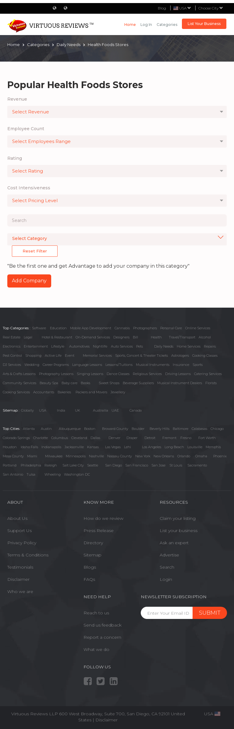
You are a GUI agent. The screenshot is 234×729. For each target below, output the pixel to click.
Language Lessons (87, 365)
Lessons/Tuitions (119, 365)
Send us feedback (102, 625)
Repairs (210, 346)
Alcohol (205, 337)
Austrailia (100, 410)
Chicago (217, 429)
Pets (139, 346)
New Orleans (164, 456)
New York (142, 456)
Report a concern (102, 637)
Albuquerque (70, 429)
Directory (93, 542)
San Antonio (13, 474)
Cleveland (79, 438)
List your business (178, 530)
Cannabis (122, 328)
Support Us (19, 530)
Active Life (53, 355)
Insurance (181, 365)
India (61, 410)
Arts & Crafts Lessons (19, 374)
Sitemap (92, 555)
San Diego (113, 465)
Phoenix (220, 456)
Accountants (43, 392)
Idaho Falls (29, 447)
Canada (135, 410)
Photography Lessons (56, 374)
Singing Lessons (90, 374)
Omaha (201, 456)
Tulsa (31, 474)
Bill (135, 337)
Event (69, 355)
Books (85, 383)
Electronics (11, 346)
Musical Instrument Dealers (179, 383)
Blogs (89, 567)
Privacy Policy (21, 542)
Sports (198, 365)
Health (156, 337)
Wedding (31, 365)
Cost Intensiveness (28, 188)
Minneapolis (76, 456)
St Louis (175, 465)
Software (39, 328)
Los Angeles (151, 447)
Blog (162, 8)
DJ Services (12, 365)
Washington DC (77, 474)
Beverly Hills (159, 429)
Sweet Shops (109, 383)
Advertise (169, 555)
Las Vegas (113, 447)
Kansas (93, 447)
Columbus (59, 438)
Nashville (96, 456)
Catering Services (208, 374)
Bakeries (64, 392)
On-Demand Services (93, 337)
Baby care (69, 383)
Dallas (95, 438)
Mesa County (13, 456)
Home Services (188, 346)
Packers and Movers (91, 392)
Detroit (149, 438)
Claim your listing (178, 518)
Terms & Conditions (27, 555)
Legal (28, 337)
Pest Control (12, 355)
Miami (32, 456)
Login (166, 579)
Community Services (19, 383)
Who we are (20, 591)
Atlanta (29, 429)
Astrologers (180, 355)
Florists (211, 383)
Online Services (197, 328)
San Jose (158, 465)
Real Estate (11, 337)
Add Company (29, 281)
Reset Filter (35, 250)
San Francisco (136, 465)
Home (130, 24)
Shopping (33, 355)
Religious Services (147, 374)
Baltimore (180, 429)
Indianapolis (51, 447)
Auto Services (122, 346)
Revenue (17, 99)
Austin (46, 429)
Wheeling (52, 474)
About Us (17, 518)
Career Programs (56, 365)
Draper (131, 438)
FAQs (89, 579)
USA (42, 410)
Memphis (213, 447)
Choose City (210, 8)
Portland (9, 465)
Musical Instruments (152, 365)
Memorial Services (97, 355)
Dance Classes (118, 374)
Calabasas (199, 429)
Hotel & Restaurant (57, 337)
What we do (96, 649)
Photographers (145, 328)
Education (58, 328)
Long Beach (174, 447)
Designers (121, 337)
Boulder (138, 429)
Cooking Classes (205, 355)
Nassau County (119, 456)
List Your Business (204, 23)
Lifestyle (57, 346)
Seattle (92, 465)
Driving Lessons (178, 374)
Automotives (79, 346)
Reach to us (96, 613)
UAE (115, 410)
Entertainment (36, 346)
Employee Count (25, 128)
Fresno (185, 438)
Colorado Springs (16, 438)
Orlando (183, 456)
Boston (89, 429)
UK (77, 410)
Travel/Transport (182, 337)
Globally (27, 410)
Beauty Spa (49, 383)
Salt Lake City (73, 465)
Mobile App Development (90, 328)
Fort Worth (207, 438)
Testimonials (20, 567)
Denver (114, 438)
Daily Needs (163, 346)
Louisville (194, 447)
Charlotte (40, 438)
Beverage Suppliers (138, 383)
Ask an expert (174, 542)
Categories (167, 24)
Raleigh (50, 465)
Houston (10, 447)
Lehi (127, 447)
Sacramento (197, 465)
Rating (14, 158)
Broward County (115, 429)
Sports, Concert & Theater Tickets (141, 355)
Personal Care (171, 328)
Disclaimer (18, 579)
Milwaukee (53, 456)
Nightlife (100, 346)
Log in (146, 24)
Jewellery (118, 392)
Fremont (169, 438)
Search (167, 567)
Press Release (98, 530)
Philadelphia (31, 465)
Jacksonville (74, 447)
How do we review (103, 518)
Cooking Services (16, 392)
